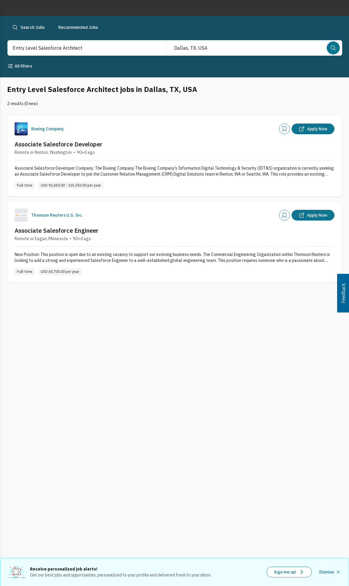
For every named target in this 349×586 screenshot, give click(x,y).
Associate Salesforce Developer (58, 144)
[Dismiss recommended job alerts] (330, 572)
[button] (343, 293)
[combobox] (80, 48)
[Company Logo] (21, 128)
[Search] (333, 47)
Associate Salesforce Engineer (56, 230)
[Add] (284, 129)
